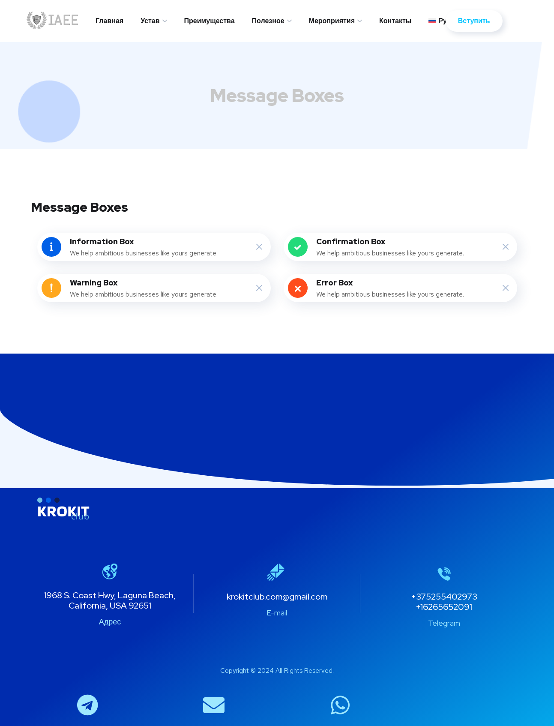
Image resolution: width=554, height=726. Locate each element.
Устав (150, 20)
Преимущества (209, 20)
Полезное (268, 20)
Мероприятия (332, 20)
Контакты (395, 20)
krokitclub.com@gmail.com (277, 596)
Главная (109, 20)
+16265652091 (444, 606)
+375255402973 (444, 596)
